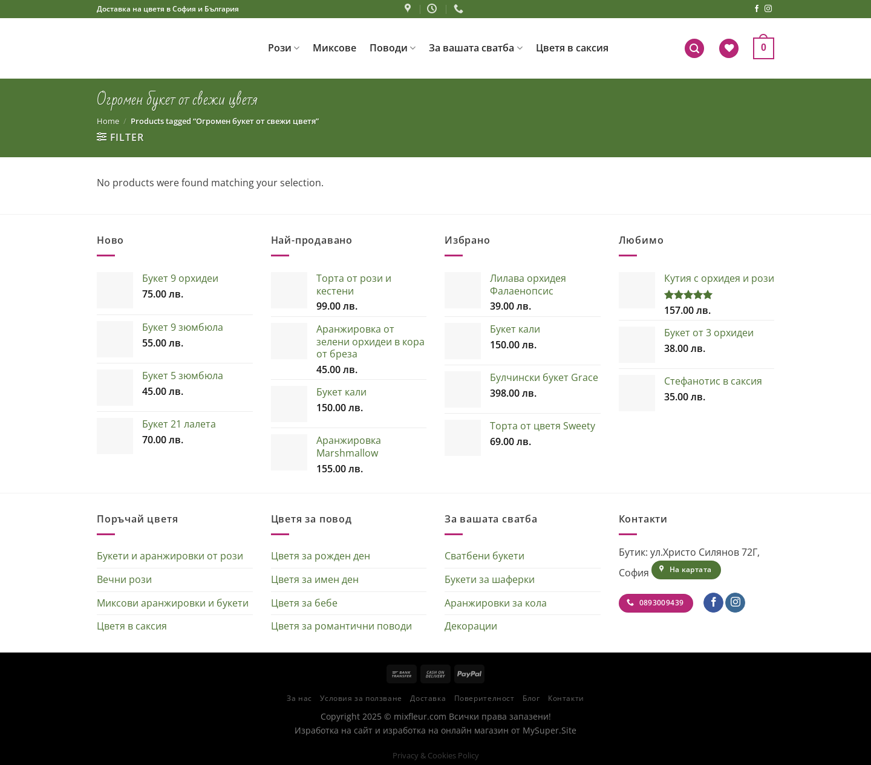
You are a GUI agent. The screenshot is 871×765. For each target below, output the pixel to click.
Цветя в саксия (572, 47)
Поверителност (484, 698)
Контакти (566, 698)
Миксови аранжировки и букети (173, 603)
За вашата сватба (475, 47)
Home (108, 121)
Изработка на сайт (334, 730)
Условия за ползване (361, 698)
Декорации (471, 626)
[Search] (694, 49)
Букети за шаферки (490, 579)
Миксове (334, 47)
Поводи (393, 47)
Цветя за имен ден (315, 579)
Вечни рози (124, 579)
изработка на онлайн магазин (446, 730)
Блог (531, 698)
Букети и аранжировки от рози (170, 555)
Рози (283, 47)
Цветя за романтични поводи (341, 626)
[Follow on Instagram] (768, 9)
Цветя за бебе (304, 603)
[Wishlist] (729, 49)
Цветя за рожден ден (320, 555)
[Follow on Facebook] (756, 9)
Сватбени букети (484, 555)
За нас (299, 698)
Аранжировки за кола (496, 603)
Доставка (428, 698)
